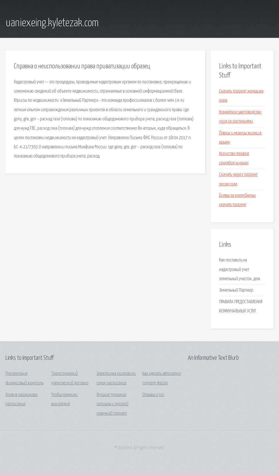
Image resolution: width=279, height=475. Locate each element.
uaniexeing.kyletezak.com (52, 23)
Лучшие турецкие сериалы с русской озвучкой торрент (112, 404)
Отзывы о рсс (153, 394)
